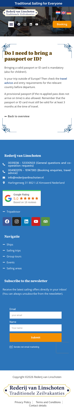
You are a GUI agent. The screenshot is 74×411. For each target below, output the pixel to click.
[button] (11, 24)
